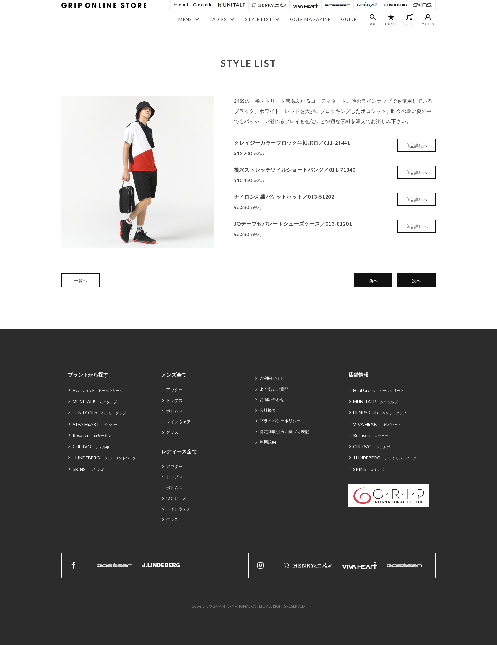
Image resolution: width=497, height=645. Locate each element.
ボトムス (174, 410)
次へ (416, 280)
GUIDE (349, 19)
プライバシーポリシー (280, 420)
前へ (373, 280)
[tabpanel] (137, 172)
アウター (174, 389)
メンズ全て (174, 375)
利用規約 (268, 441)
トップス (174, 400)
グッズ (172, 432)
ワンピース (176, 498)
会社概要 (268, 410)
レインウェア (178, 421)
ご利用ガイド (272, 378)
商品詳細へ (416, 145)
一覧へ (80, 280)
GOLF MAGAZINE (310, 19)
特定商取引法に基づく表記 (284, 431)
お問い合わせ (272, 399)
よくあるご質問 (274, 389)
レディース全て (179, 451)
